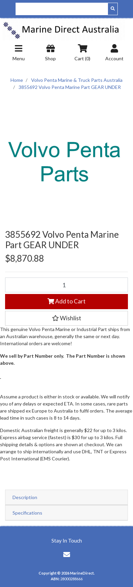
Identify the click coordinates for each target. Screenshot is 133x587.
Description (25, 497)
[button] (66, 318)
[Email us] (66, 554)
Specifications (27, 513)
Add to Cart (66, 301)
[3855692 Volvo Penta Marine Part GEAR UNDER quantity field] (66, 285)
